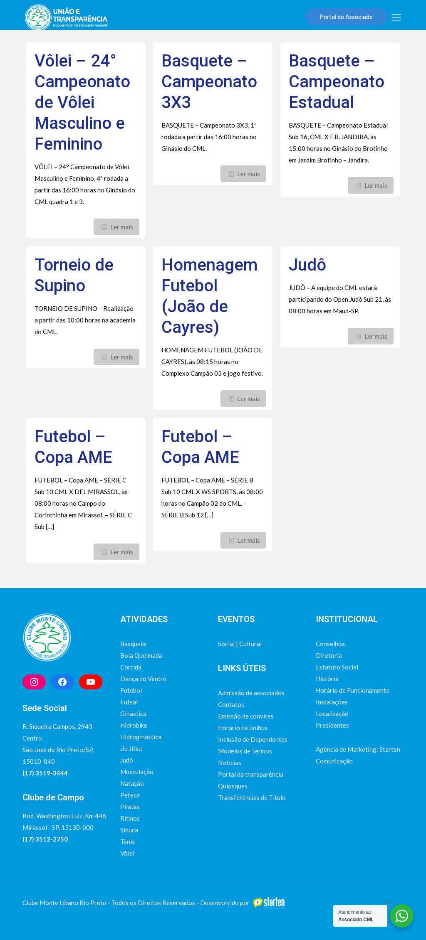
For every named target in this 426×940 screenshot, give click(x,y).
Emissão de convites (246, 716)
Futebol (131, 690)
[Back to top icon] (389, 901)
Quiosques (233, 786)
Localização (332, 713)
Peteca (130, 795)
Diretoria (329, 655)
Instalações (332, 702)
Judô (307, 265)
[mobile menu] (396, 17)
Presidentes (332, 725)
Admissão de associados (251, 692)
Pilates (130, 806)
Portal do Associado (346, 16)
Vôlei (127, 853)
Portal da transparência (250, 774)
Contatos (231, 704)
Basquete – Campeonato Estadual (336, 81)
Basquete (133, 643)
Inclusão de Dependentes (252, 739)
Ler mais (121, 227)
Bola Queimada (141, 655)
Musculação (137, 771)
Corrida (130, 667)
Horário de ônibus (242, 727)
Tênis (127, 841)
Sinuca (129, 830)
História (327, 678)
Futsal (129, 702)
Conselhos (330, 643)
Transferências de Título (252, 797)
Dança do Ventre (143, 678)
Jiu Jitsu (131, 748)
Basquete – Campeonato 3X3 (209, 81)
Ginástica (133, 713)
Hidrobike (133, 725)
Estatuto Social (337, 667)
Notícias (229, 762)
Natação (132, 783)
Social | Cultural (240, 643)
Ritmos (130, 818)
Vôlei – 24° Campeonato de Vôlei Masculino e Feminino (82, 102)
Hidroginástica (140, 737)
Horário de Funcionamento (353, 690)
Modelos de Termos (245, 751)
